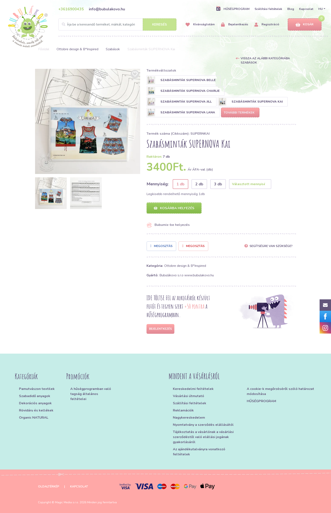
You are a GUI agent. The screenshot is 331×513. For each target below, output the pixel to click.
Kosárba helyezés (174, 208)
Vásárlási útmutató (188, 396)
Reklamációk (183, 410)
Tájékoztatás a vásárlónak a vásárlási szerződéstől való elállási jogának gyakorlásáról (203, 437)
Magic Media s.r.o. (67, 502)
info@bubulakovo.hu (107, 9)
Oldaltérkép (48, 486)
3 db (218, 184)
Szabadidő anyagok (34, 396)
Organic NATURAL (33, 417)
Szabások (113, 49)
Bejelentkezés (234, 24)
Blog (290, 9)
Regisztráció (266, 24)
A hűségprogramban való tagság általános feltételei (90, 394)
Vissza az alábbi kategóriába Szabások (265, 60)
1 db (180, 184)
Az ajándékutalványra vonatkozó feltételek (199, 452)
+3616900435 (71, 9)
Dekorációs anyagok (35, 403)
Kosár (304, 24)
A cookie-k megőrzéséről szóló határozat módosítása (280, 391)
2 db (199, 184)
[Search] (117, 24)
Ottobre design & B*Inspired (77, 49)
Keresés (159, 24)
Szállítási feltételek (268, 9)
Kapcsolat (306, 9)
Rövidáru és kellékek (36, 410)
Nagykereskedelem (189, 417)
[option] (87, 121)
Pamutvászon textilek (37, 389)
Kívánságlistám (200, 24)
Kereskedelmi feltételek (193, 389)
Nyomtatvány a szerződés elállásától (203, 424)
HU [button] (320, 9)
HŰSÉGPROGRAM (233, 9)
